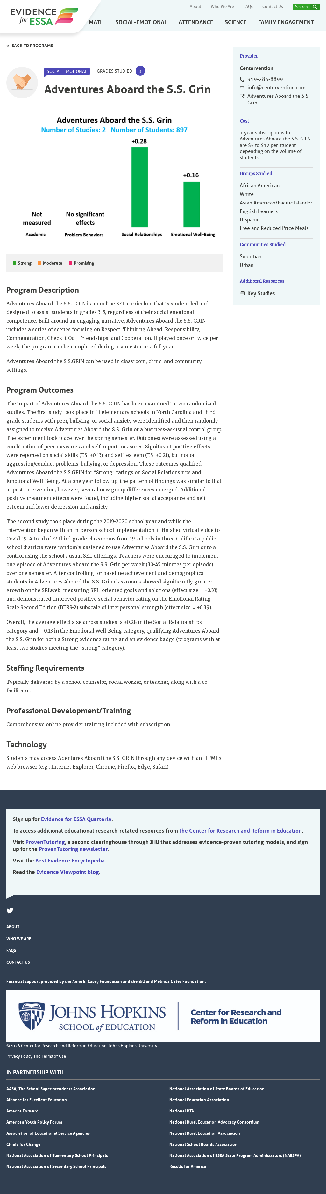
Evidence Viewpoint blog (67, 872)
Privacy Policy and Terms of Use (36, 1056)
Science (236, 22)
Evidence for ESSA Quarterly (76, 819)
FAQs (248, 6)
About (195, 6)
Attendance (196, 22)
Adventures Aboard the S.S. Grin (278, 99)
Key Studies (261, 293)
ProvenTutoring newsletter (73, 849)
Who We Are (222, 6)
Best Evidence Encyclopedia (70, 860)
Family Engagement (286, 22)
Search (301, 7)
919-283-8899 (265, 79)
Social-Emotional (141, 22)
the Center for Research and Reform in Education (240, 830)
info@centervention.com (276, 87)
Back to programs (32, 45)
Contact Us (272, 6)
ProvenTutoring (45, 842)
